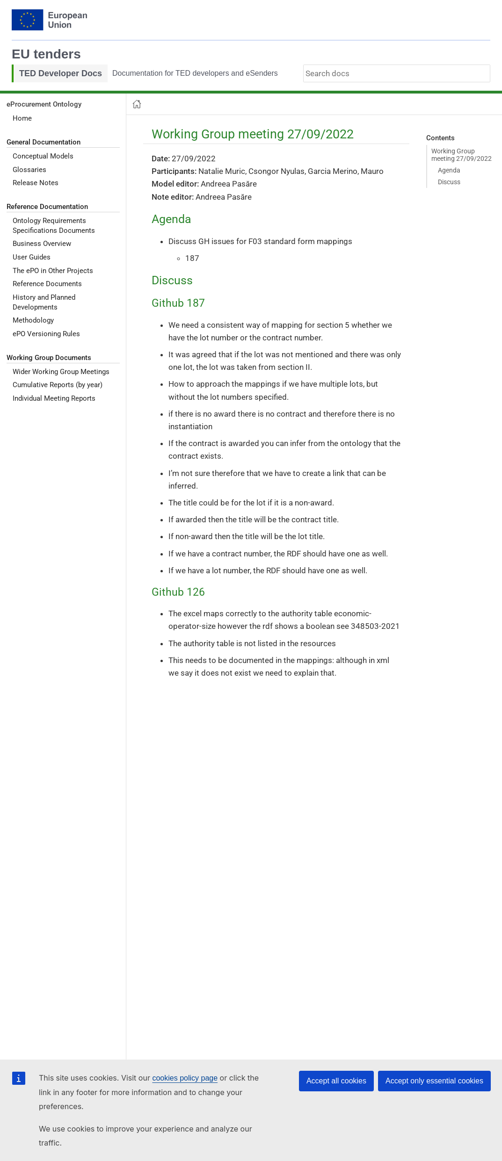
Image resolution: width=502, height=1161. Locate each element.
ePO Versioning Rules (46, 334)
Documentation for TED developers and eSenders (195, 73)
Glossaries (29, 170)
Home (22, 118)
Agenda (449, 170)
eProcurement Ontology (44, 104)
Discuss (449, 182)
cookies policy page (185, 1078)
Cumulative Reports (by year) (57, 385)
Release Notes (35, 183)
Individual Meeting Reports (54, 398)
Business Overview (42, 243)
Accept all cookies (336, 1081)
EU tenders (46, 54)
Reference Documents (47, 284)
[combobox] (396, 73)
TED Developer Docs (60, 73)
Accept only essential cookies (434, 1081)
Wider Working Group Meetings (61, 372)
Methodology (33, 320)
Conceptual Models (43, 156)
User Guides (32, 257)
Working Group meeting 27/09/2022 (461, 154)
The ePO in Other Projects (53, 271)
